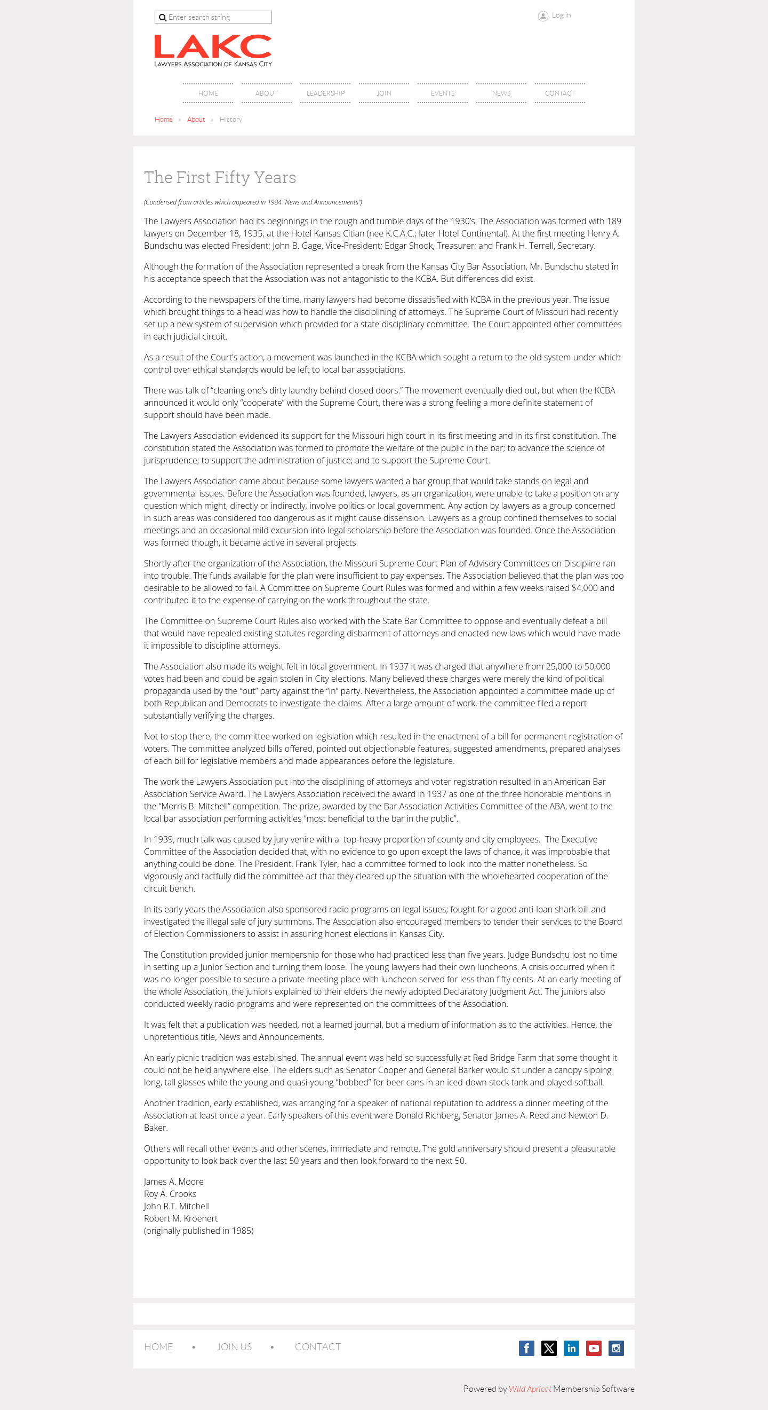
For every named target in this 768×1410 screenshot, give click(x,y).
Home (164, 119)
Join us (234, 1347)
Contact (318, 1347)
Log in (561, 15)
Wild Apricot (530, 1389)
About (196, 119)
